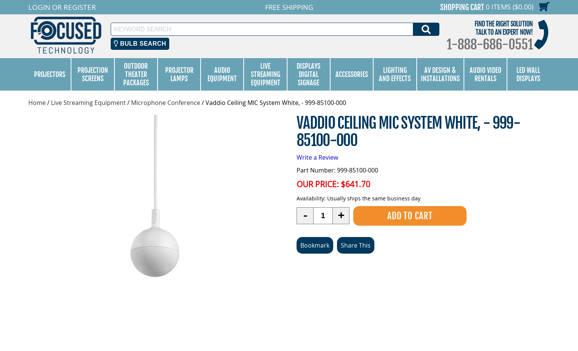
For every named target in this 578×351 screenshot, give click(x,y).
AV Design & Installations (440, 74)
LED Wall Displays (528, 74)
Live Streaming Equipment (265, 74)
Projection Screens (92, 74)
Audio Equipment (222, 74)
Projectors (49, 74)
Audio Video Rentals (485, 74)
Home (37, 103)
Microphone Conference (165, 103)
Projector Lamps (179, 74)
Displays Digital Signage (308, 74)
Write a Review (317, 157)
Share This (356, 245)
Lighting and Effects (395, 74)
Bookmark (314, 245)
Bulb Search (140, 43)
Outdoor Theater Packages (136, 74)
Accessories (351, 74)
